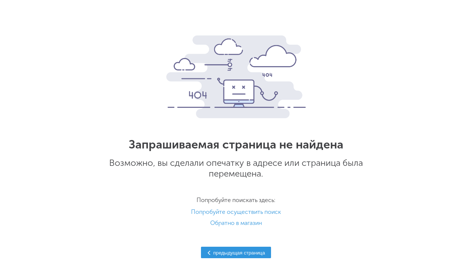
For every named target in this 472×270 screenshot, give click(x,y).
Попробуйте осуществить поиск (236, 211)
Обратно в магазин (236, 222)
